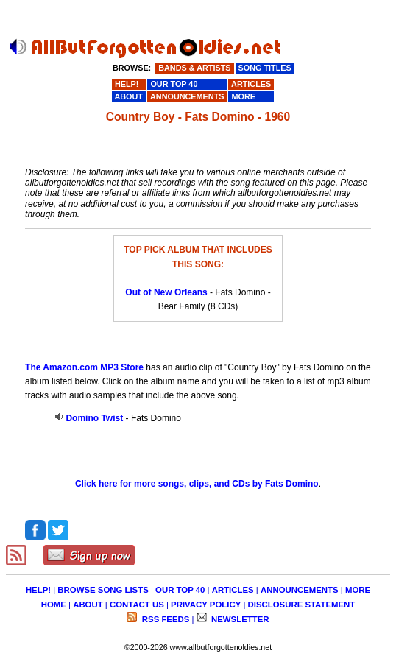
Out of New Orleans (166, 292)
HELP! (38, 589)
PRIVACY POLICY (206, 604)
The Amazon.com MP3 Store (84, 367)
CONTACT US (137, 604)
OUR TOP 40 (180, 589)
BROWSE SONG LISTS (102, 589)
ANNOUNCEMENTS (300, 589)
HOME (53, 604)
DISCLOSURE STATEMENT (302, 604)
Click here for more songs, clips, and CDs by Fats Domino (197, 484)
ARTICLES (233, 589)
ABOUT (88, 604)
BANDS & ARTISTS (194, 67)
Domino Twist (94, 418)
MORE (357, 589)
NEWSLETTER (239, 619)
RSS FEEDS (165, 619)
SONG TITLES (265, 67)
